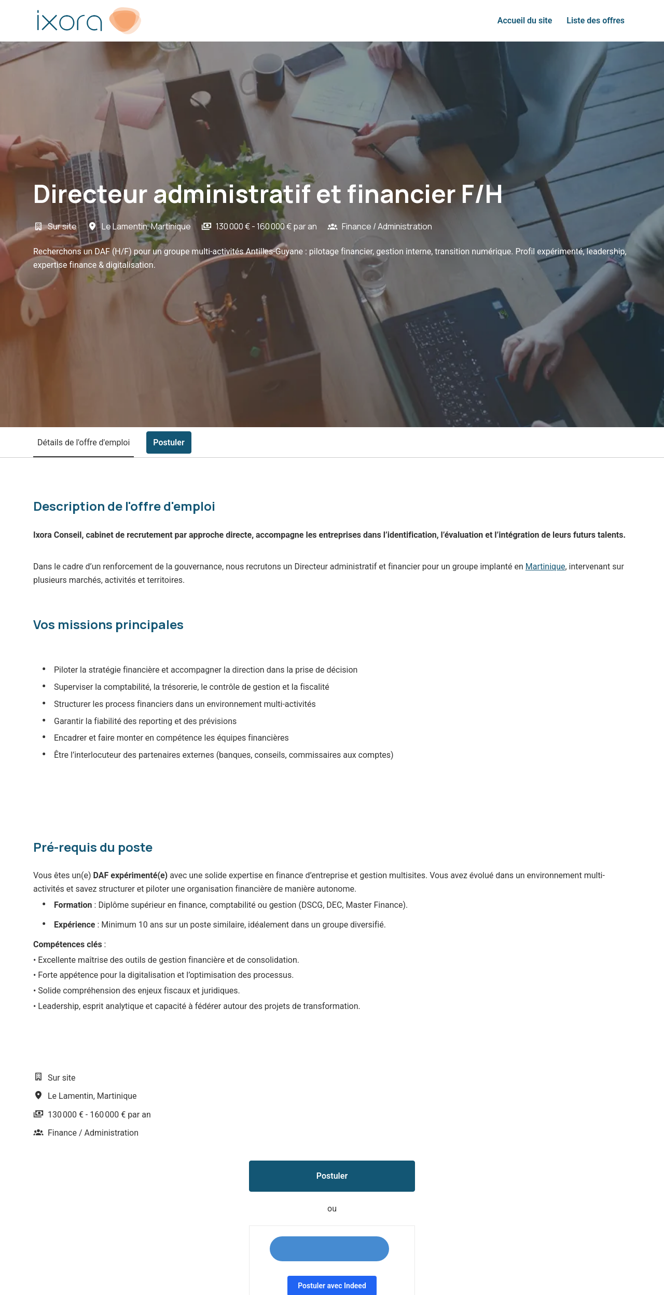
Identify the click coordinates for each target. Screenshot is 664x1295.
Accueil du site (524, 20)
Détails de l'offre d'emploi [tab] (83, 442)
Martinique (545, 566)
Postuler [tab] (168, 442)
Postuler (332, 1176)
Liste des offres (595, 20)
